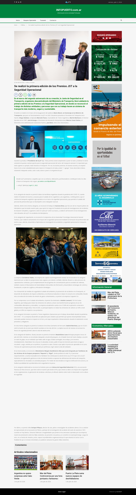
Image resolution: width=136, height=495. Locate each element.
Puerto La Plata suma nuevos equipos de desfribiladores (75, 476)
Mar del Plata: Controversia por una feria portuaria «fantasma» (51, 476)
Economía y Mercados (102, 326)
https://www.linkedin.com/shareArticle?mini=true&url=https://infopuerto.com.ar (18, 2)
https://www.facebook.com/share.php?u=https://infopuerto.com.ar (14, 2)
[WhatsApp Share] (25, 95)
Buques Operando (30, 20)
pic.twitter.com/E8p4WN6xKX (47, 181)
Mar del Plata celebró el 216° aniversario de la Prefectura (115, 295)
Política (27, 82)
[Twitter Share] (20, 95)
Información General (102, 287)
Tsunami (43, 20)
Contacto (53, 20)
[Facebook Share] (16, 95)
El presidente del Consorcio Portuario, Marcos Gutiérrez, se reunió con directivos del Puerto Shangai (114, 312)
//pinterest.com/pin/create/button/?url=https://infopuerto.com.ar (20, 2)
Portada (32, 82)
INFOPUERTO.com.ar (68, 9)
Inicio (18, 20)
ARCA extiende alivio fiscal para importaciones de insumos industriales (115, 335)
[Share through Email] (34, 95)
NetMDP (119, 492)
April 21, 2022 (33, 185)
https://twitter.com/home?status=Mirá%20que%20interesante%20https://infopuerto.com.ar (16, 2)
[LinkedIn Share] (29, 95)
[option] (26, 468)
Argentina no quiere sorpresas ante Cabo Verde (23, 476)
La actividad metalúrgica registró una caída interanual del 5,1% (114, 348)
